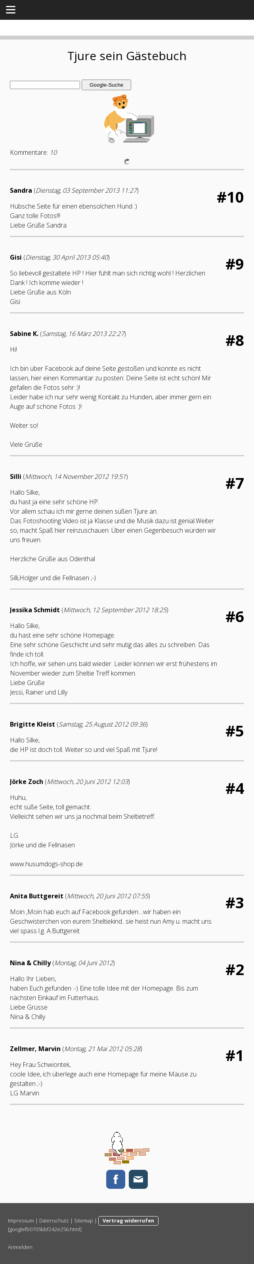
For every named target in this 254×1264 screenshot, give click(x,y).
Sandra (21, 190)
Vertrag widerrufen (128, 1220)
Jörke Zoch (26, 781)
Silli (15, 476)
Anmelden (20, 1247)
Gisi (16, 257)
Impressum (21, 1220)
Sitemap (83, 1220)
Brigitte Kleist (32, 724)
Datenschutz (54, 1220)
